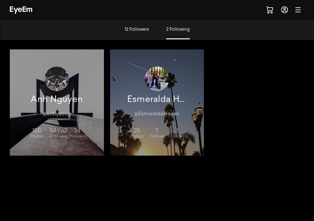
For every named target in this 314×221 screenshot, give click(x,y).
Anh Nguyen (57, 99)
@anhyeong (57, 114)
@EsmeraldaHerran (156, 114)
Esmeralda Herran (157, 99)
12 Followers (136, 29)
